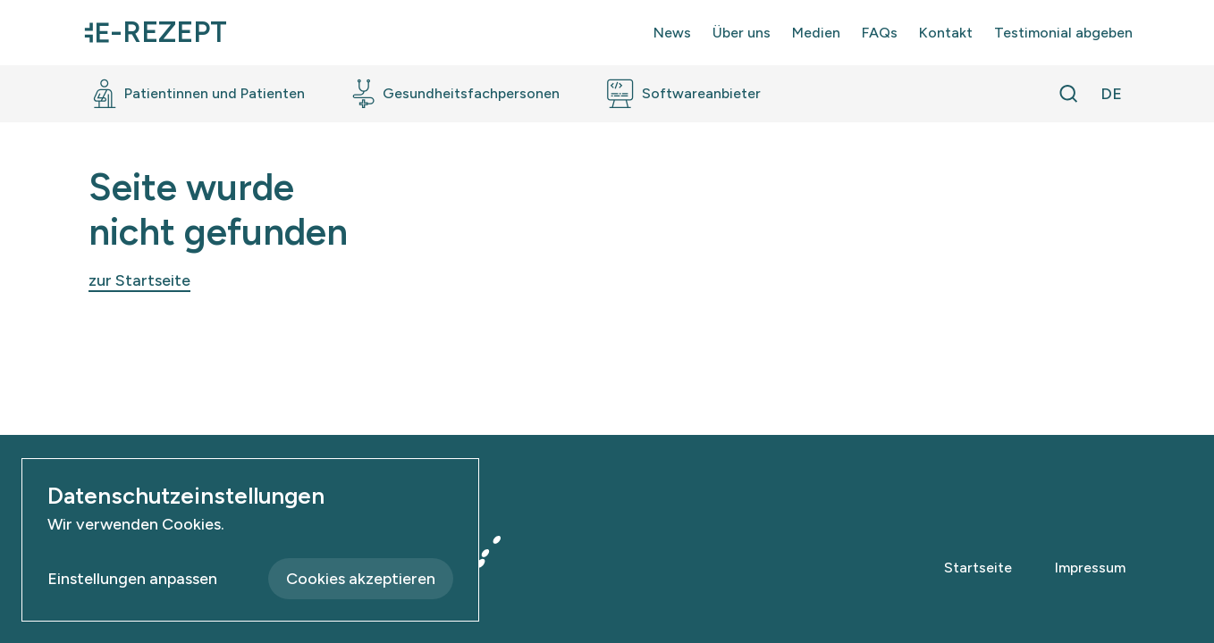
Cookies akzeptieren (360, 579)
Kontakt (946, 32)
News (672, 32)
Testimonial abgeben (1063, 32)
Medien (816, 32)
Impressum (1090, 567)
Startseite (978, 567)
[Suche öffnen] (1068, 93)
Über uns (741, 32)
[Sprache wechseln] (1111, 93)
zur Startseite (139, 280)
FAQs (880, 32)
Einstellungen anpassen (132, 579)
